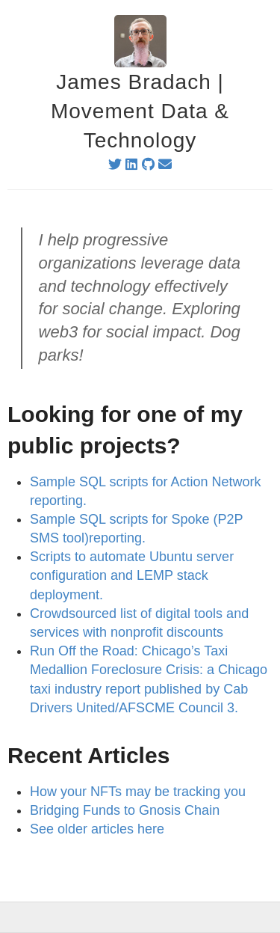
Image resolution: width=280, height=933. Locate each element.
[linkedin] (131, 164)
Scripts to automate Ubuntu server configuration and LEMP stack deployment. (132, 575)
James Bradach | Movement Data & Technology (140, 111)
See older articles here (97, 829)
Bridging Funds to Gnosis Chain (125, 810)
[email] (165, 164)
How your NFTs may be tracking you (138, 791)
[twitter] (115, 164)
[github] (148, 164)
